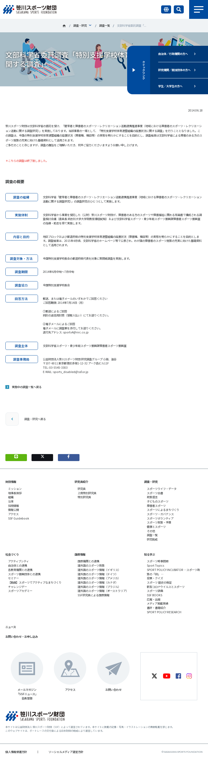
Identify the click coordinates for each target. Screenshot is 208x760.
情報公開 (13, 510)
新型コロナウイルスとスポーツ (166, 587)
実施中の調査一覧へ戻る (26, 387)
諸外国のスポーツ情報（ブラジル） (99, 587)
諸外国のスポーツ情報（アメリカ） (99, 578)
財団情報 (10, 482)
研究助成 (152, 539)
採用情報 (13, 506)
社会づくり (12, 554)
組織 (10, 497)
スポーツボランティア (160, 518)
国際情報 (80, 554)
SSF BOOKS (154, 595)
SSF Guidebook (18, 518)
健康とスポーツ (156, 527)
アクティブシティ (18, 561)
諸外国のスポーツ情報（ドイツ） (98, 574)
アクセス (13, 514)
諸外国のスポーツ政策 (91, 565)
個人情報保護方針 (16, 752)
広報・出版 (153, 599)
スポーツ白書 (155, 493)
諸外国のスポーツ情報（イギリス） (99, 570)
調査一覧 (104, 25)
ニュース (10, 627)
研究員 (82, 489)
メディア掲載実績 (157, 603)
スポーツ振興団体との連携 (24, 574)
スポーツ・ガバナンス (160, 514)
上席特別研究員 (87, 493)
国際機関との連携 (88, 561)
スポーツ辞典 (155, 591)
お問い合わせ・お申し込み (21, 637)
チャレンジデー (17, 587)
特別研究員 (84, 497)
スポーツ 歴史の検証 (159, 582)
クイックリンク (143, 70)
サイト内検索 (179, 9)
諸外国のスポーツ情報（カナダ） (98, 582)
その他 (151, 531)
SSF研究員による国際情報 (93, 595)
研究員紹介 (81, 482)
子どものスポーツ (157, 501)
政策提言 (152, 497)
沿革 (10, 501)
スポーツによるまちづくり (163, 510)
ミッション (15, 489)
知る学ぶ (149, 554)
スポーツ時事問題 (157, 561)
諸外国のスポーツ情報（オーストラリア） (103, 591)
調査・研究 (80, 25)
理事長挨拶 (15, 493)
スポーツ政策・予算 (159, 522)
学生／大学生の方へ (170, 86)
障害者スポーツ (156, 506)
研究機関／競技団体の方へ (174, 70)
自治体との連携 (17, 565)
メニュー (198, 9)
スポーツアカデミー (20, 591)
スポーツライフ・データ (161, 489)
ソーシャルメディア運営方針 (65, 752)
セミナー (13, 578)
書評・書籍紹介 (156, 608)
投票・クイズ (155, 578)
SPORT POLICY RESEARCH (164, 612)
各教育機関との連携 (20, 570)
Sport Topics (155, 565)
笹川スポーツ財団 (64, 26)
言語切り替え (166, 9)
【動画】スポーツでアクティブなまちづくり (34, 582)
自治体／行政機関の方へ (173, 54)
